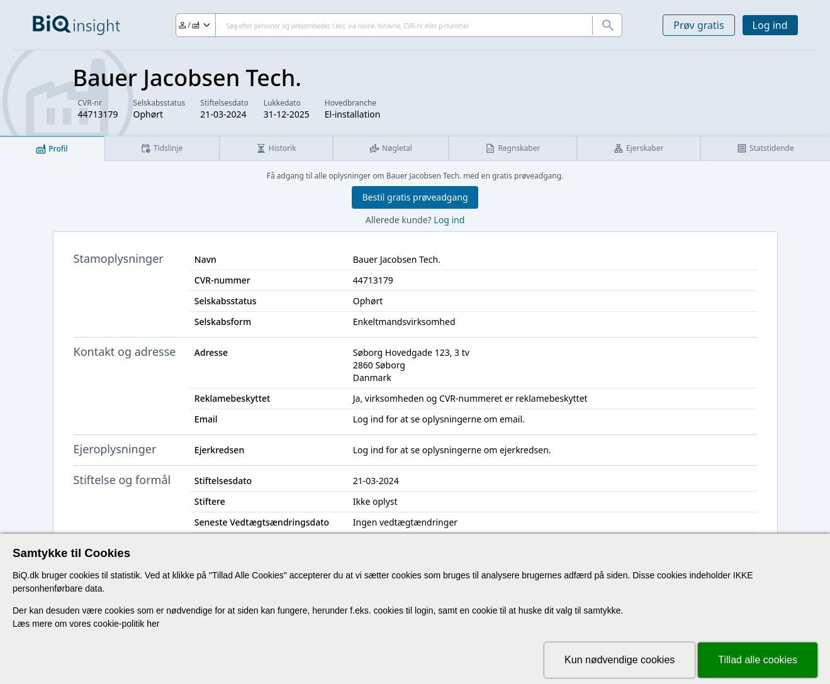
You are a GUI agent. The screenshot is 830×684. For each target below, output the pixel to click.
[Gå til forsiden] (76, 25)
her (153, 624)
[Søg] (399, 25)
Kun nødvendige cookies (619, 659)
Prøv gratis (698, 25)
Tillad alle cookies (757, 659)
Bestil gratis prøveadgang (415, 197)
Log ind (770, 25)
